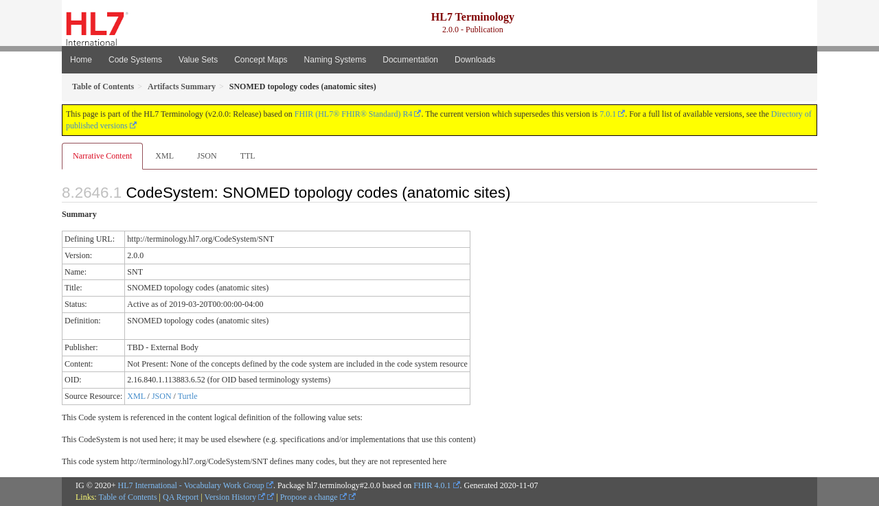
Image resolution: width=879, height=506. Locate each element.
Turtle (188, 396)
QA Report (180, 497)
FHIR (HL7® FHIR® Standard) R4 (354, 114)
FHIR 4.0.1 (431, 485)
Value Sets (198, 60)
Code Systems (135, 60)
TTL (247, 156)
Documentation (410, 60)
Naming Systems (335, 60)
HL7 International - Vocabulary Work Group (191, 485)
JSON (207, 156)
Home (81, 60)
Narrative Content (102, 156)
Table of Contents (127, 497)
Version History (235, 497)
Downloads (475, 60)
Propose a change (313, 497)
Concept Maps (260, 60)
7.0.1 (608, 114)
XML (164, 156)
